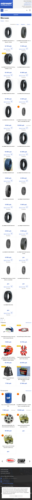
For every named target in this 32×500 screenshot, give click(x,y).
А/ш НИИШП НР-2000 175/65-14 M (8, 225)
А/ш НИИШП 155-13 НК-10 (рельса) (23, 93)
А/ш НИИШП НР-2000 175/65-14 (23, 199)
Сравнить (11, 49)
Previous (2, 461)
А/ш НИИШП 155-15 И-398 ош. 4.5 (24, 278)
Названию (23, 24)
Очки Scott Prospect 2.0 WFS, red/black (23, 336)
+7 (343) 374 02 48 (28, 2)
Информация (4, 469)
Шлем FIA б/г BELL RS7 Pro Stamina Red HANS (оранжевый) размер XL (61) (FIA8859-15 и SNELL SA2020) (8, 359)
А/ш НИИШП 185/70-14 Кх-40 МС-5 (8, 146)
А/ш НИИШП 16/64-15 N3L (8, 304)
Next (29, 461)
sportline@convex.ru (27, 4)
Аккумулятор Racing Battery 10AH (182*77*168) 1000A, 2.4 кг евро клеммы (24, 379)
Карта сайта (16, 498)
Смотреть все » (28, 322)
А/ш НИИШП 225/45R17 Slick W (8, 172)
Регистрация (28, 1)
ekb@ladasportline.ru (27, 3)
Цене (18, 24)
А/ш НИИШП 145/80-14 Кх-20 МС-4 (23, 67)
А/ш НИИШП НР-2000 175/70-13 (23, 225)
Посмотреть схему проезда (7, 483)
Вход (25, 1)
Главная (2, 20)
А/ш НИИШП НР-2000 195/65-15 (8, 252)
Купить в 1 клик (7, 49)
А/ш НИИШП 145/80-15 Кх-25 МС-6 (8, 93)
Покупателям (4, 471)
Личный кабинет (5, 473)
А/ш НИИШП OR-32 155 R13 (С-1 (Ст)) (23, 172)
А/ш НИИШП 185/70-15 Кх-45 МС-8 (23, 146)
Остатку (28, 24)
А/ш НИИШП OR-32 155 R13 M (8, 199)
